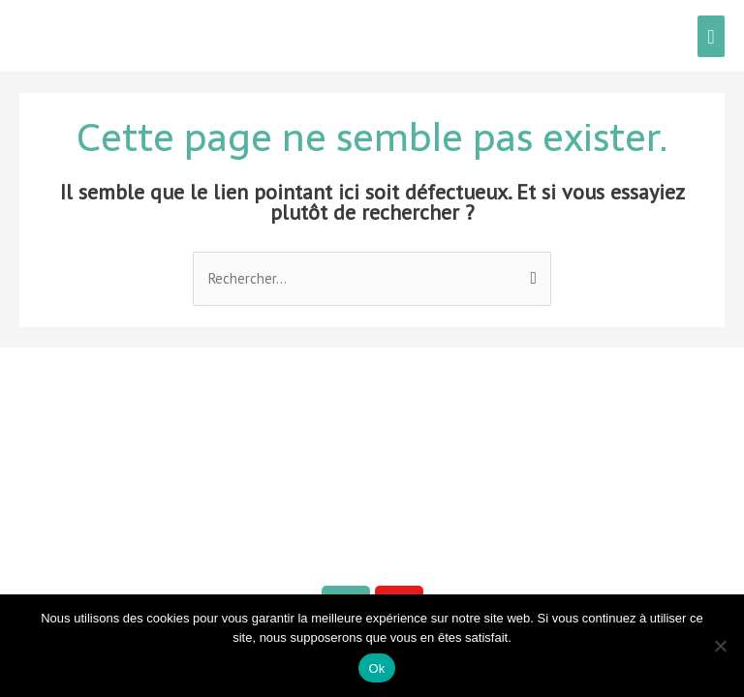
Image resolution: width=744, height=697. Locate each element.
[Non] (719, 645)
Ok (376, 668)
